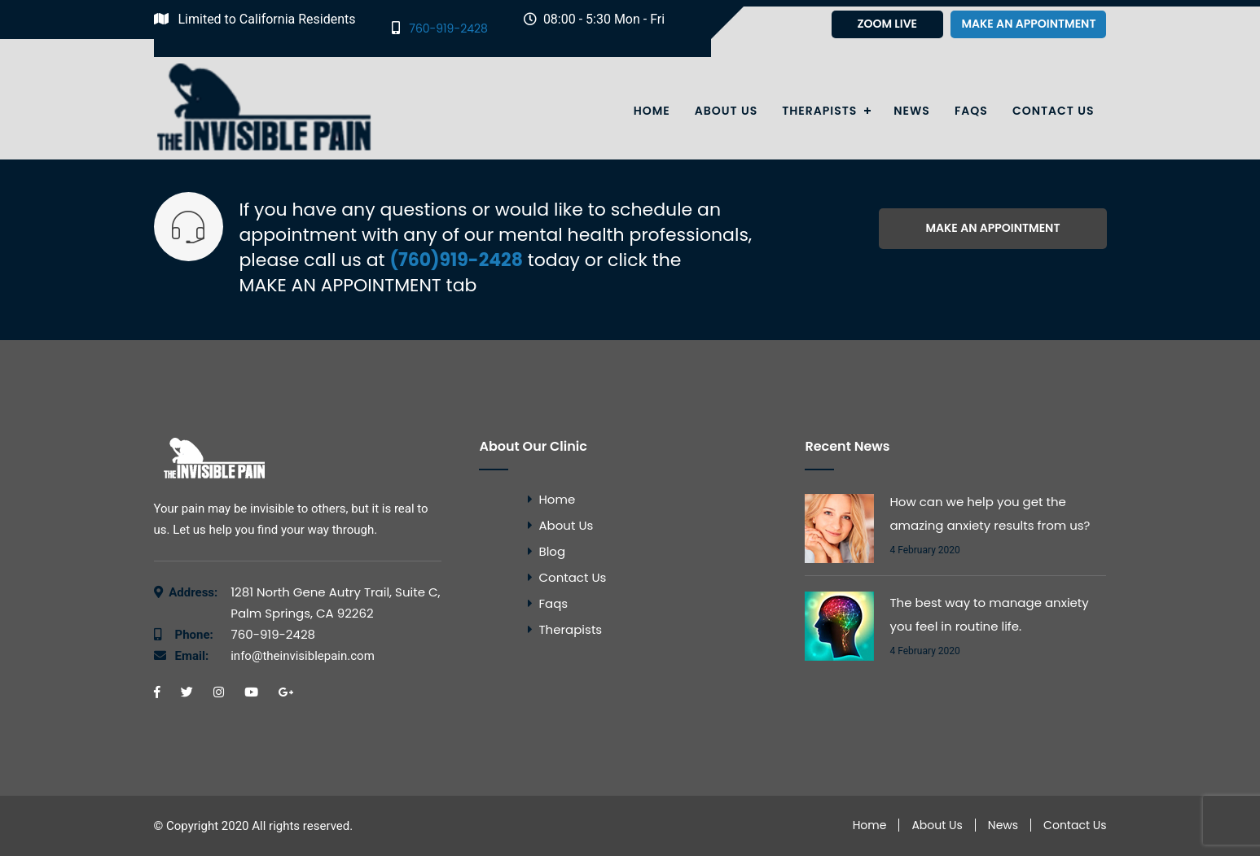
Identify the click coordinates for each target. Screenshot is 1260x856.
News (911, 111)
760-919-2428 (440, 28)
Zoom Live (887, 23)
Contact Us (1053, 111)
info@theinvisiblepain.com (275, 656)
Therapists (819, 111)
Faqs (971, 111)
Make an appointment (1028, 23)
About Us (726, 111)
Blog (551, 551)
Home (652, 111)
